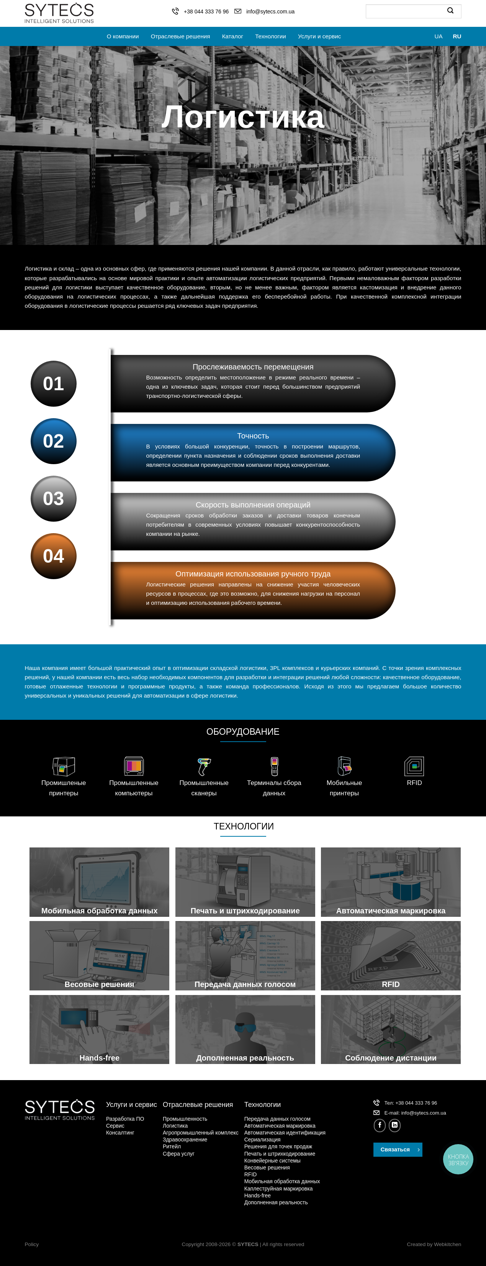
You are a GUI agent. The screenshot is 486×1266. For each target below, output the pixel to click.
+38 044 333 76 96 (206, 11)
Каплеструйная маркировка (278, 1189)
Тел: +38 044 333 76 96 (411, 1103)
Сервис (115, 1126)
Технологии (270, 36)
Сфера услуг (179, 1154)
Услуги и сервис (319, 36)
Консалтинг (120, 1133)
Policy (32, 1244)
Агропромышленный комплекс (201, 1133)
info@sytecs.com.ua (270, 11)
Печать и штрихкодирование (279, 1154)
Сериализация (262, 1139)
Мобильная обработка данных (282, 1181)
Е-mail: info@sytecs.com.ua (415, 1113)
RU (457, 36)
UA (438, 36)
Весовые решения (267, 1167)
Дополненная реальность (276, 1202)
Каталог (232, 36)
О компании (123, 36)
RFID (250, 1174)
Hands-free (257, 1195)
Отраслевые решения (180, 36)
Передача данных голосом (277, 1119)
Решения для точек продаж (278, 1146)
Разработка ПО (125, 1119)
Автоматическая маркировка (280, 1126)
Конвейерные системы (272, 1161)
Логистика (175, 1126)
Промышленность (185, 1119)
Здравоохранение (185, 1139)
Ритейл (172, 1146)
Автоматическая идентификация (285, 1133)
